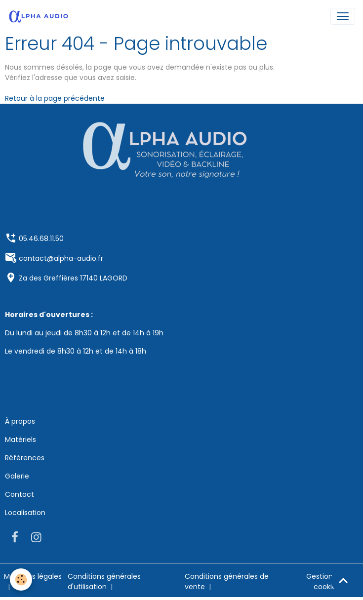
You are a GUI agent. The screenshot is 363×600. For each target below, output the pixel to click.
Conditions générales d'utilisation (104, 581)
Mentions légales (33, 576)
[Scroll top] (343, 580)
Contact (19, 494)
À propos (20, 421)
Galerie (17, 476)
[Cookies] (21, 579)
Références (24, 458)
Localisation (25, 513)
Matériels (20, 439)
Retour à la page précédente (55, 98)
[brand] (40, 16)
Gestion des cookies (326, 581)
